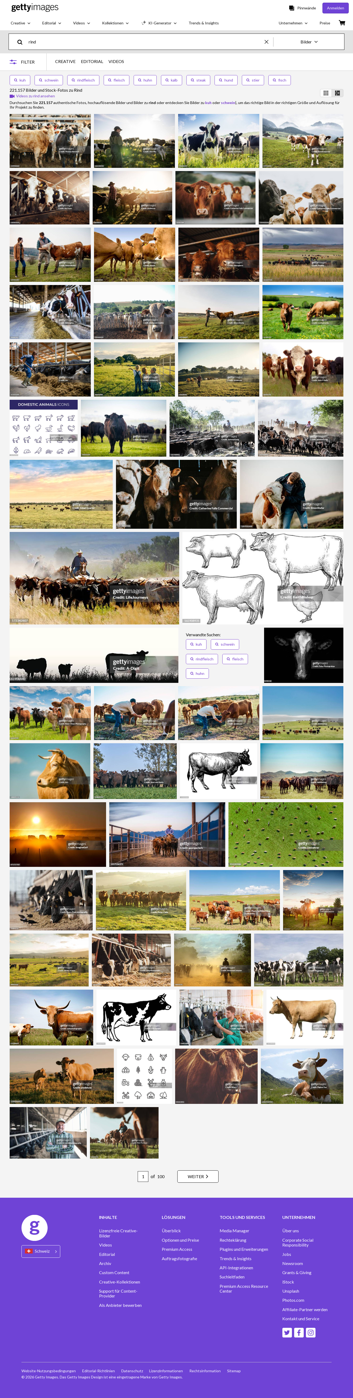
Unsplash (290, 1291)
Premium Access (177, 1249)
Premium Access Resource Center (244, 1288)
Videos (105, 1244)
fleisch (116, 80)
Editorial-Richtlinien (98, 1371)
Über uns (290, 1230)
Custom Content (114, 1272)
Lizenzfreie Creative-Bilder (118, 1233)
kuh (20, 80)
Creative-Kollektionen (119, 1281)
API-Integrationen (236, 1267)
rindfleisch (83, 80)
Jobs (286, 1254)
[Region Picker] (40, 1251)
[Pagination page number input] (143, 1176)
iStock (288, 1281)
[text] (146, 41)
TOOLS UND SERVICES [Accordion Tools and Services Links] (242, 1217)
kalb (172, 80)
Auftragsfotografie (179, 1258)
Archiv (105, 1263)
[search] (22, 42)
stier (253, 80)
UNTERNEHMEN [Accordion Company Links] (298, 1217)
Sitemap (234, 1371)
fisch (279, 80)
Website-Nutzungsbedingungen (48, 1371)
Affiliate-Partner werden (305, 1309)
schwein (48, 80)
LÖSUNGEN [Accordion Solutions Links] (173, 1217)
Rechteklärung (233, 1240)
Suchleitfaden (232, 1276)
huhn (145, 80)
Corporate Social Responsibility (297, 1242)
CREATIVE (65, 61)
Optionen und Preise (180, 1240)
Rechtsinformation (205, 1371)
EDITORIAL (92, 61)
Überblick (171, 1230)
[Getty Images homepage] (35, 7)
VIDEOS (116, 61)
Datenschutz (132, 1371)
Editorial (107, 1254)
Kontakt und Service (300, 1318)
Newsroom (292, 1263)
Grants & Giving (296, 1272)
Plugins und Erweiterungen (244, 1249)
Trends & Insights (235, 1258)
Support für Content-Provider (118, 1293)
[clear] (269, 42)
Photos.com (293, 1300)
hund (226, 80)
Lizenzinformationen (166, 1371)
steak (198, 80)
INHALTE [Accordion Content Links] (108, 1217)
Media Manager (234, 1230)
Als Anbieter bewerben (120, 1305)
